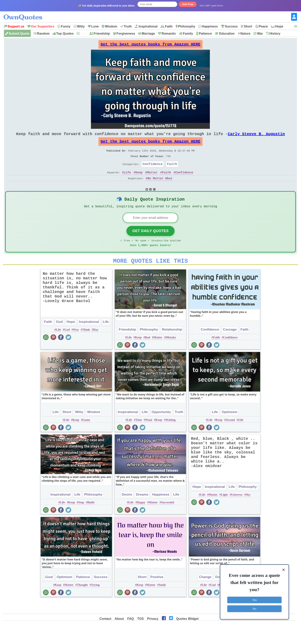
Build (90, 514)
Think (86, 342)
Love (95, 26)
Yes (254, 597)
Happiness (210, 26)
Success (231, 26)
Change (205, 589)
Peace (263, 26)
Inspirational (148, 26)
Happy (141, 514)
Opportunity (161, 424)
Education (226, 33)
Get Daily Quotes (150, 241)
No (254, 606)
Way (76, 342)
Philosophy (186, 26)
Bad (147, 349)
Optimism (229, 424)
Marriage (148, 33)
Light (224, 507)
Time (138, 432)
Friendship (102, 33)
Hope (279, 26)
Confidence (152, 171)
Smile (162, 597)
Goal (49, 589)
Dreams (142, 507)
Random (43, 33)
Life (127, 180)
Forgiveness (126, 33)
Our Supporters (42, 26)
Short (248, 26)
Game (86, 432)
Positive (156, 589)
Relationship (172, 342)
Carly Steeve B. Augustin (256, 137)
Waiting (170, 432)
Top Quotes (65, 33)
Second (230, 432)
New (83, 33)
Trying (95, 597)
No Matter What (159, 186)
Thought (82, 597)
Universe (236, 507)
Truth (128, 26)
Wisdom (111, 26)
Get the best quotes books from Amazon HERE (150, 45)
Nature (245, 33)
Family (188, 33)
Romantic (168, 33)
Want (148, 432)
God (59, 334)
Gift (240, 432)
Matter (152, 180)
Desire (127, 507)
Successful (167, 514)
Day (95, 342)
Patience (205, 33)
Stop (81, 514)
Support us (16, 26)
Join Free (187, 4)
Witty (81, 26)
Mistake (171, 349)
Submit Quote (19, 33)
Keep (138, 180)
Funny (65, 26)
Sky (248, 507)
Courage (230, 342)
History (274, 33)
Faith (168, 26)
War (260, 33)
